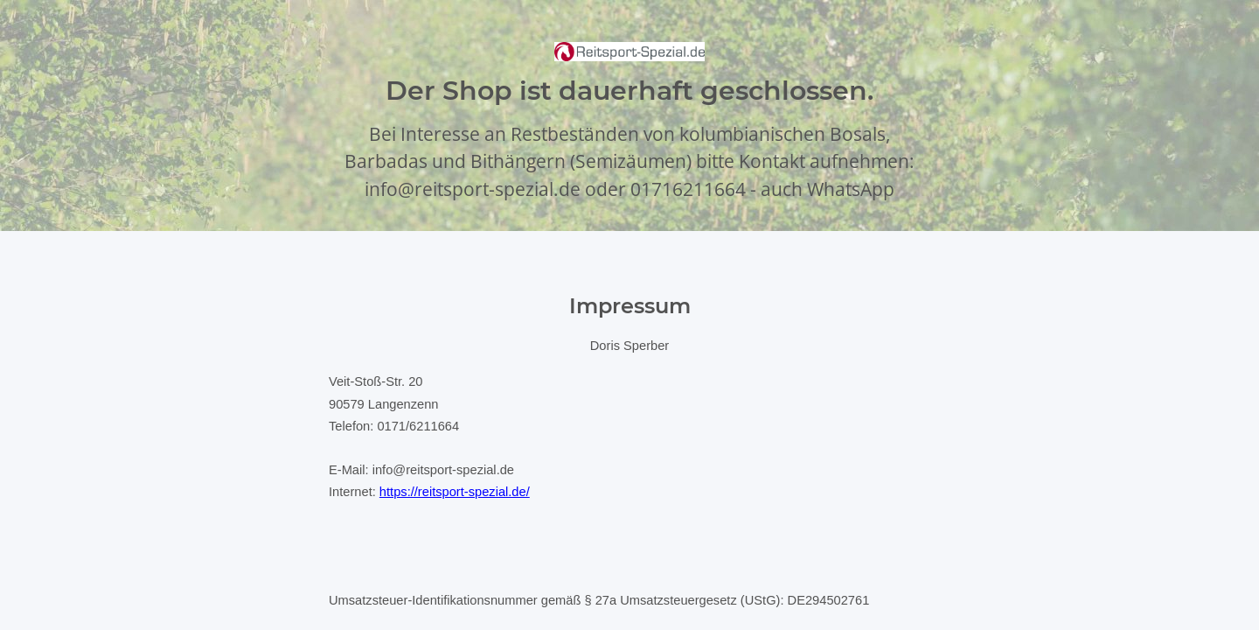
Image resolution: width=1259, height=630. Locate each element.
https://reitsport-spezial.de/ (454, 492)
